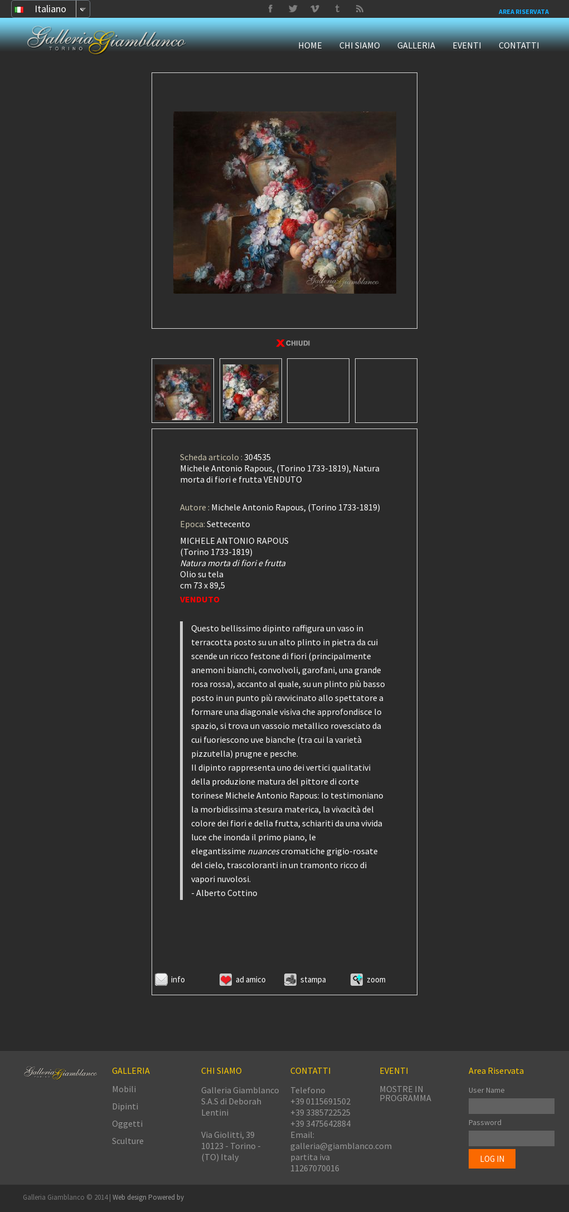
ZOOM (376, 979)
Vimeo (292, 9)
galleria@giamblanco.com (341, 1145)
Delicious (359, 9)
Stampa (313, 979)
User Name (487, 1090)
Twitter (337, 9)
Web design (130, 1197)
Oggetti (127, 1123)
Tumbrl (315, 9)
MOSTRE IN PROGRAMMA (405, 1093)
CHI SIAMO (359, 45)
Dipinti (125, 1106)
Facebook (270, 9)
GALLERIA (416, 45)
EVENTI (467, 45)
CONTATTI (519, 45)
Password (485, 1122)
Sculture (128, 1140)
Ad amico (251, 979)
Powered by (166, 1197)
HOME (310, 45)
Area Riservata (524, 11)
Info (178, 979)
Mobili (124, 1088)
